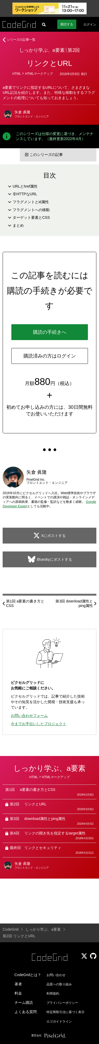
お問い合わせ (55, 975)
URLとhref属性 (25, 186)
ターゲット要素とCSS (31, 217)
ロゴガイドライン (59, 1021)
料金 (18, 993)
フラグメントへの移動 (31, 210)
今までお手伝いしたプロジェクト (38, 724)
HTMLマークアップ (39, 74)
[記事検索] (44, 24)
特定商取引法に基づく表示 (65, 1012)
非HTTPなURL (25, 194)
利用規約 (52, 993)
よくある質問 (26, 1012)
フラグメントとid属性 (31, 202)
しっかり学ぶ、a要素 (42, 50)
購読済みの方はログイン (49, 356)
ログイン (89, 24)
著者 (18, 984)
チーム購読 (24, 1002)
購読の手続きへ (49, 332)
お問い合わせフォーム (29, 715)
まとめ (18, 225)
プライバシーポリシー (62, 1003)
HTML (16, 74)
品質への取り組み (59, 984)
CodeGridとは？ (28, 975)
